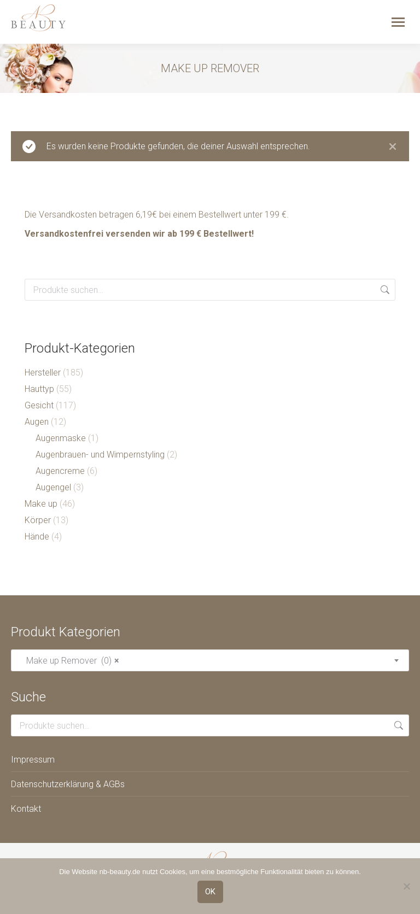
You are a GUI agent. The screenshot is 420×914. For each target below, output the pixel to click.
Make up (41, 504)
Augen (37, 422)
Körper (38, 520)
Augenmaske (61, 438)
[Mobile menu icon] (398, 22)
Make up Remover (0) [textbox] (69, 660)
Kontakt (26, 809)
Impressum (33, 759)
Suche (383, 290)
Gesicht (39, 405)
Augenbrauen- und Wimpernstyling (100, 454)
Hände (37, 536)
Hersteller (43, 372)
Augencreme (60, 471)
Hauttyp (39, 389)
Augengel (53, 487)
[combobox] (210, 660)
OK (210, 892)
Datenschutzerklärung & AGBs (68, 784)
